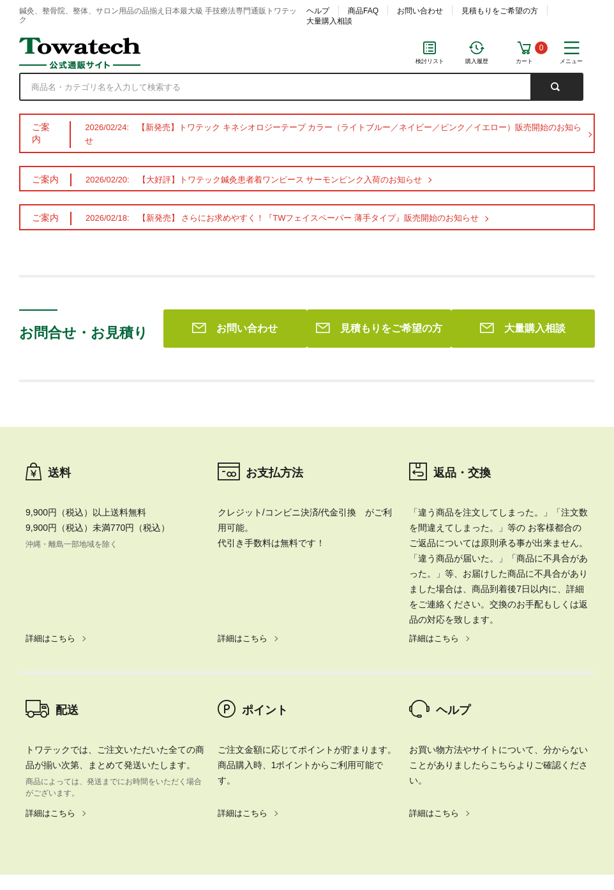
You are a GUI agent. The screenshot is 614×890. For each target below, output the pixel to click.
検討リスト (430, 61)
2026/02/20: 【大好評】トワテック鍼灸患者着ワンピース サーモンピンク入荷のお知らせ (254, 179)
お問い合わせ (420, 10)
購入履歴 (476, 61)
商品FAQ (363, 10)
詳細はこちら (50, 454)
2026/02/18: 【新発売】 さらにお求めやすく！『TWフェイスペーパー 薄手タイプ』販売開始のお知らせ (282, 218)
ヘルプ (317, 10)
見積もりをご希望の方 (499, 10)
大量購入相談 (329, 21)
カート (524, 61)
